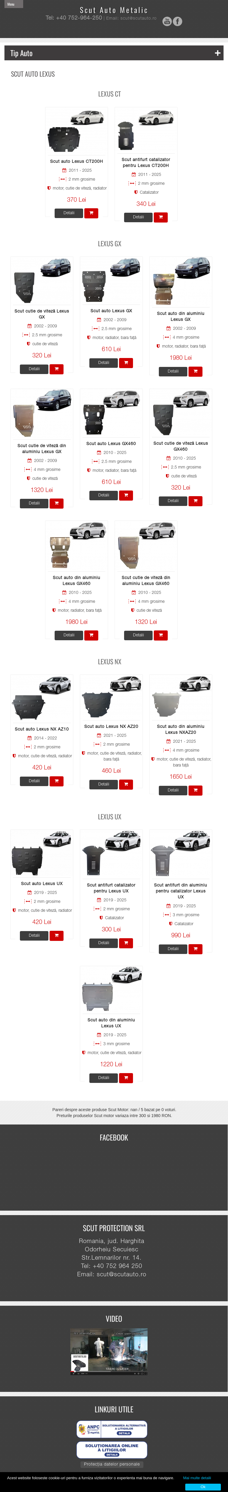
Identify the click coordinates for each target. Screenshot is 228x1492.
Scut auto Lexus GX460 (111, 444)
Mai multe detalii (197, 1478)
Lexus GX (109, 243)
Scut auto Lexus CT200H (76, 162)
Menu (10, 4)
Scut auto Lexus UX (42, 884)
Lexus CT (109, 93)
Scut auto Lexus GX (111, 311)
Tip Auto (115, 52)
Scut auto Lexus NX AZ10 (42, 730)
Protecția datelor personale (112, 1465)
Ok (203, 1487)
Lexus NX (109, 661)
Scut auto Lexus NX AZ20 (111, 727)
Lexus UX (109, 816)
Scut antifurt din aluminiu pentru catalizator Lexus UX (180, 892)
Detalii (69, 213)
